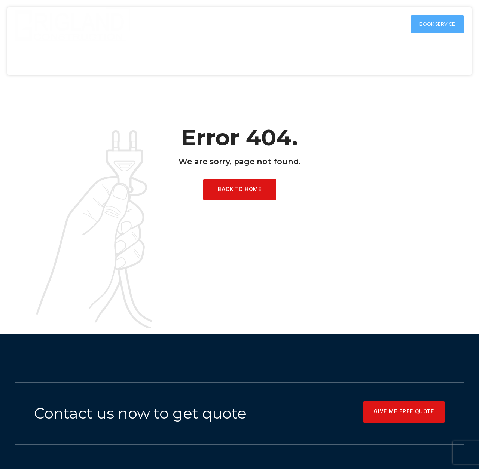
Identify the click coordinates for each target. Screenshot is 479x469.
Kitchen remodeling (255, 58)
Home (198, 58)
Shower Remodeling (335, 58)
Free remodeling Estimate (424, 58)
